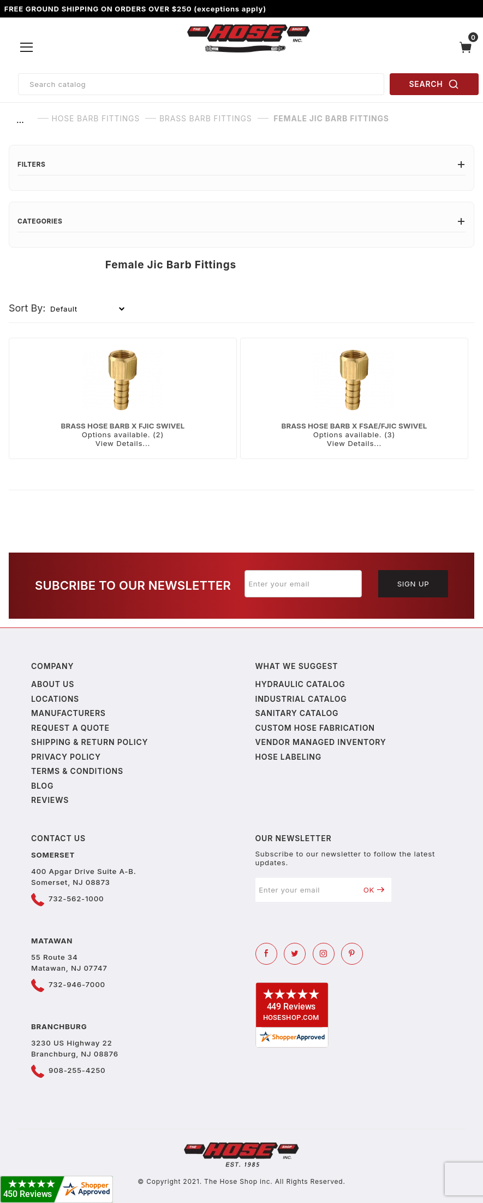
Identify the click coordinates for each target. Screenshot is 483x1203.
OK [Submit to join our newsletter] (374, 889)
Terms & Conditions (77, 771)
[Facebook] (266, 954)
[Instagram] (324, 954)
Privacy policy (66, 756)
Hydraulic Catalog (300, 684)
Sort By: (27, 308)
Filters (241, 164)
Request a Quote (70, 727)
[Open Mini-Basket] (468, 47)
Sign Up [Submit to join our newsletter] (413, 583)
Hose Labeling (288, 756)
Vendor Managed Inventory (320, 742)
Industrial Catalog (301, 698)
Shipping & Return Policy (89, 742)
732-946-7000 (77, 984)
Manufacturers (68, 713)
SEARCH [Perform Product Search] (434, 84)
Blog (42, 785)
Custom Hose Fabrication (315, 727)
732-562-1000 (76, 898)
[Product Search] (201, 84)
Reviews (50, 800)
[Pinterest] (352, 954)
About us (52, 684)
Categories (241, 221)
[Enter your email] (303, 583)
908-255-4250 (77, 1070)
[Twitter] (295, 954)
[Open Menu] (27, 48)
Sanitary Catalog (297, 713)
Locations (55, 698)
